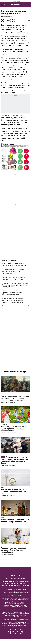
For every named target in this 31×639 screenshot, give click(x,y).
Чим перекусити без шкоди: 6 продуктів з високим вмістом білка (14, 264)
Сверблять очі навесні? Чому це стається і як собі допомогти (13, 278)
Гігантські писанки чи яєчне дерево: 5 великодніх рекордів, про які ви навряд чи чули (15, 285)
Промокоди (25, 585)
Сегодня (24, 32)
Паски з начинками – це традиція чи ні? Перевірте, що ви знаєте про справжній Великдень (15, 398)
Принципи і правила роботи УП (11, 585)
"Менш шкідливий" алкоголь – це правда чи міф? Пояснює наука (15, 521)
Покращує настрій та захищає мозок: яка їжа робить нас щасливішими (13, 271)
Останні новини (9, 260)
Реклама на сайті (7, 581)
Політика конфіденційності (21, 581)
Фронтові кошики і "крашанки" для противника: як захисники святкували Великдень (15, 292)
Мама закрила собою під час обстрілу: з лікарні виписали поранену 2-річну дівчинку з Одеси (14, 300)
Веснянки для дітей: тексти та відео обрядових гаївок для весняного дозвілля (13, 428)
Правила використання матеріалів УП (16, 583)
